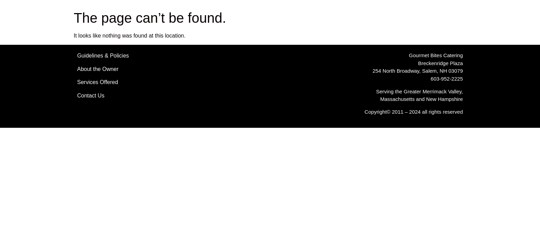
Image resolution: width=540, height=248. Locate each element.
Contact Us (90, 96)
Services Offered (97, 82)
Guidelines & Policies (103, 56)
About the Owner (97, 69)
